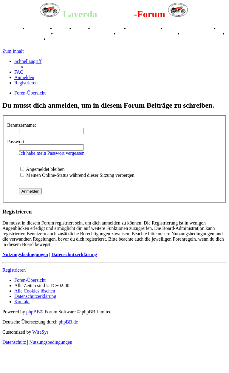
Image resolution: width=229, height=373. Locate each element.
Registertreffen (107, 28)
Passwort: (16, 141)
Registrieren (14, 270)
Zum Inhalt (13, 51)
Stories (61, 28)
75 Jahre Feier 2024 (22, 39)
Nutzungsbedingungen (25, 254)
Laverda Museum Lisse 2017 (147, 33)
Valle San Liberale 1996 (189, 28)
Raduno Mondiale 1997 (26, 33)
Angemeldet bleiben (42, 169)
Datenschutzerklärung (74, 254)
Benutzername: (21, 125)
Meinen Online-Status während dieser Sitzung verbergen (77, 175)
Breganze (11, 28)
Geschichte (38, 28)
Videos (80, 28)
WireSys (40, 332)
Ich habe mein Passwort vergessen (51, 153)
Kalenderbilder (144, 28)
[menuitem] (19, 72)
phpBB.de (68, 321)
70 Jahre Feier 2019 (202, 33)
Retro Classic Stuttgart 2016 (84, 33)
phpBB (33, 311)
